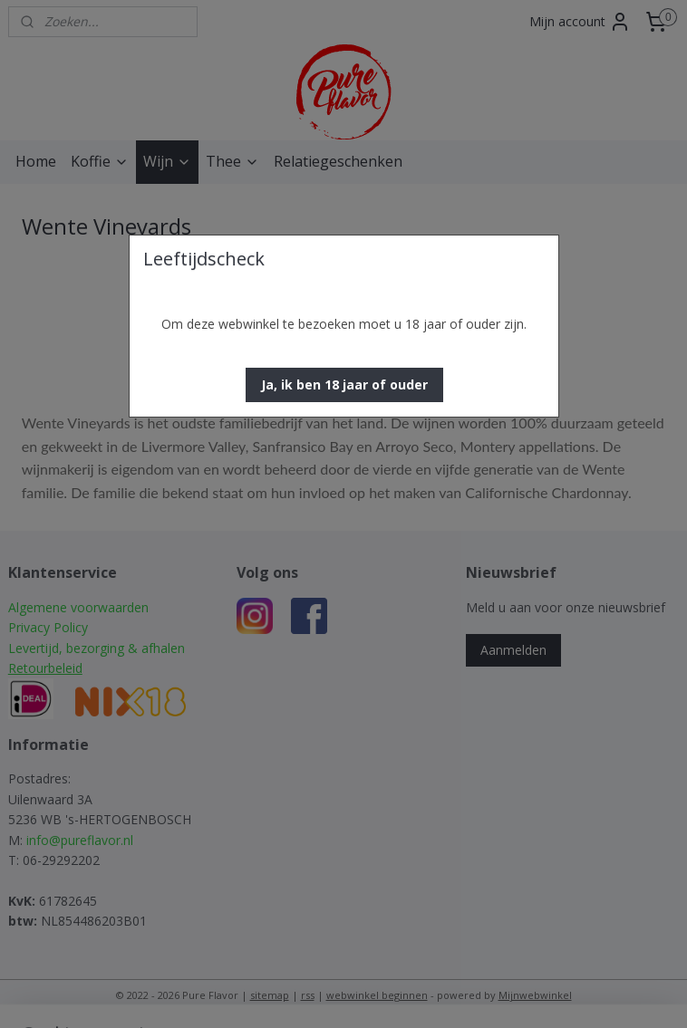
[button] (344, 385)
